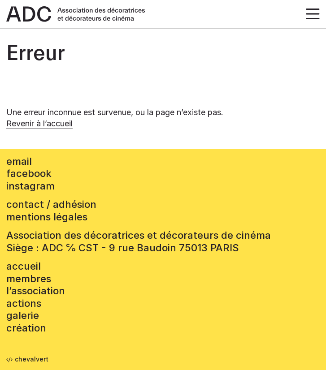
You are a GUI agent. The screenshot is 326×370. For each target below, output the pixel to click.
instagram (30, 186)
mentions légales (46, 217)
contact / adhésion (51, 204)
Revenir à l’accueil (39, 123)
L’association (35, 291)
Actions (23, 303)
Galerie (22, 315)
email (19, 161)
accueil (23, 266)
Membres (28, 278)
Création (26, 328)
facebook (29, 173)
